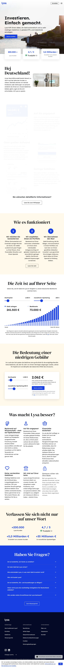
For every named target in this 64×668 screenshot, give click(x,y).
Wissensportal (9, 638)
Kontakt (43, 634)
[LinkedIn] (9, 650)
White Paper (26, 631)
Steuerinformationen (29, 634)
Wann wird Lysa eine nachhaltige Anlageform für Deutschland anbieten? (32, 589)
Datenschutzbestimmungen (31, 638)
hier (48, 334)
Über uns (43, 628)
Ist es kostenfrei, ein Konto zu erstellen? (32, 562)
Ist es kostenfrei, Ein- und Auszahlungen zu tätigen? (32, 583)
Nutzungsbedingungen (29, 644)
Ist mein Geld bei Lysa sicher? (32, 567)
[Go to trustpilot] (30, 55)
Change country (11, 655)
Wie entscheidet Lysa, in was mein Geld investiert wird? (32, 572)
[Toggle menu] (61, 3)
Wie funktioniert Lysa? (11, 628)
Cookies (25, 641)
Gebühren (7, 634)
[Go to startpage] (4, 3)
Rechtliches (26, 628)
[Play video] (46, 81)
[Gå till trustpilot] (45, 531)
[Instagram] (6, 650)
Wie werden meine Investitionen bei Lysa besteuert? (32, 595)
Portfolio (7, 631)
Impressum (44, 631)
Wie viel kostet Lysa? (32, 577)
